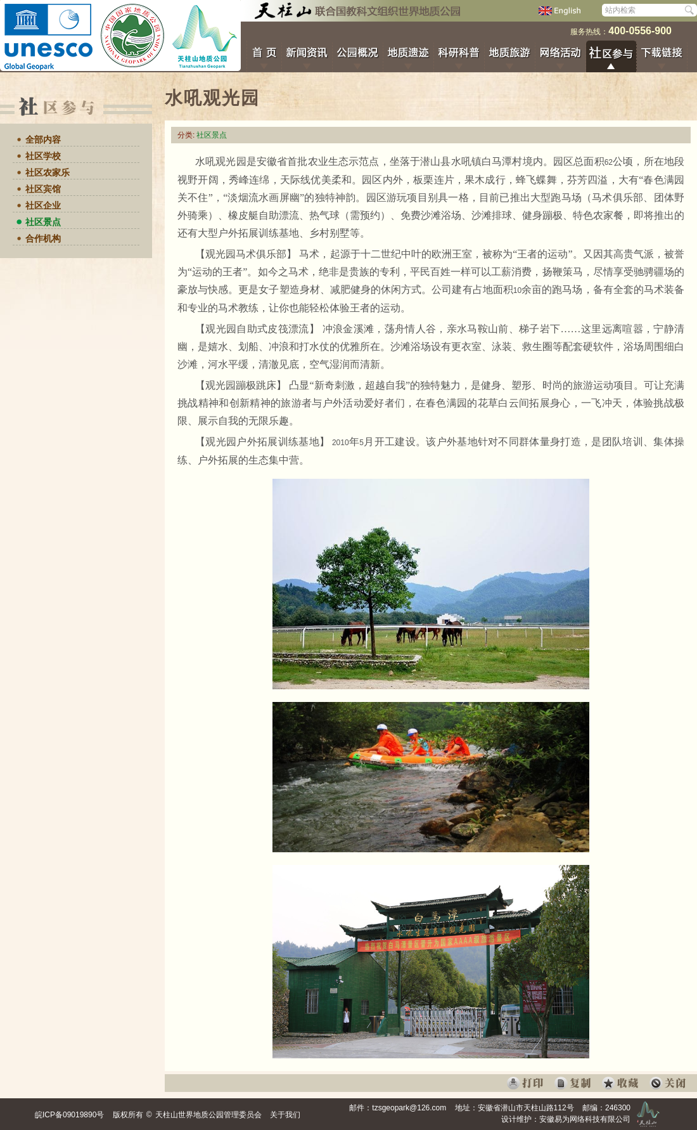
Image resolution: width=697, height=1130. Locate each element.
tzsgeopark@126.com (409, 1107)
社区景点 (43, 222)
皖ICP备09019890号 (69, 1114)
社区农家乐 (47, 172)
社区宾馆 (43, 189)
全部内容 (43, 139)
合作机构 (43, 238)
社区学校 (43, 156)
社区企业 (43, 205)
